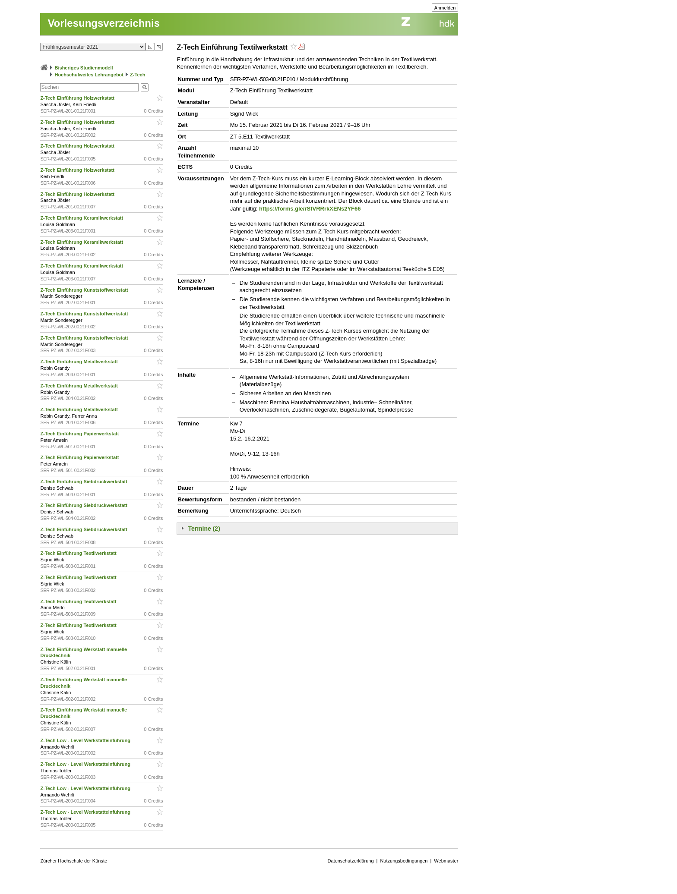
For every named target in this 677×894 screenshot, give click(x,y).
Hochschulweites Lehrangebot (88, 74)
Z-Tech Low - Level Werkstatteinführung (86, 740)
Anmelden (445, 7)
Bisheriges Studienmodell (84, 67)
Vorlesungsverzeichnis (103, 23)
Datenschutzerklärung (351, 860)
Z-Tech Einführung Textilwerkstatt (78, 553)
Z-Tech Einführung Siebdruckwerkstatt (84, 481)
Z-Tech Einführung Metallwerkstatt (79, 361)
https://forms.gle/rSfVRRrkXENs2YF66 (310, 208)
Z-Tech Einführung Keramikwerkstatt (82, 217)
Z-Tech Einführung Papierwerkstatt (80, 433)
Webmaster (446, 860)
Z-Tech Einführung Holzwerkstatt (78, 98)
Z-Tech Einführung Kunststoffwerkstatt (84, 290)
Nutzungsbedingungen (403, 860)
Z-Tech (137, 74)
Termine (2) (204, 528)
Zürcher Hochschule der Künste (73, 860)
